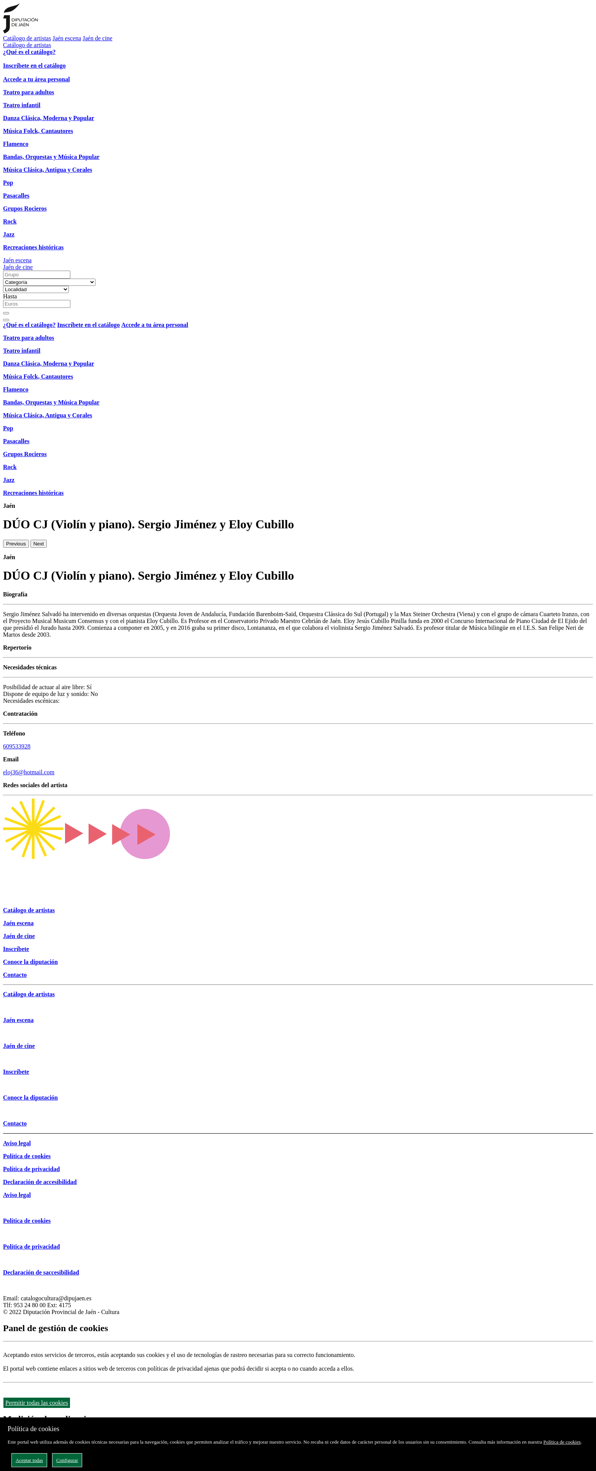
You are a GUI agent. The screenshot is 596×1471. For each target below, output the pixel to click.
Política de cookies (562, 1442)
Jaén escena (66, 38)
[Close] (6, 320)
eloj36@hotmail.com (28, 772)
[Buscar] (6, 313)
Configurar (67, 1460)
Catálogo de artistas (27, 38)
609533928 (16, 746)
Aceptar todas (29, 1460)
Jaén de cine (97, 38)
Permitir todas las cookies (36, 1403)
